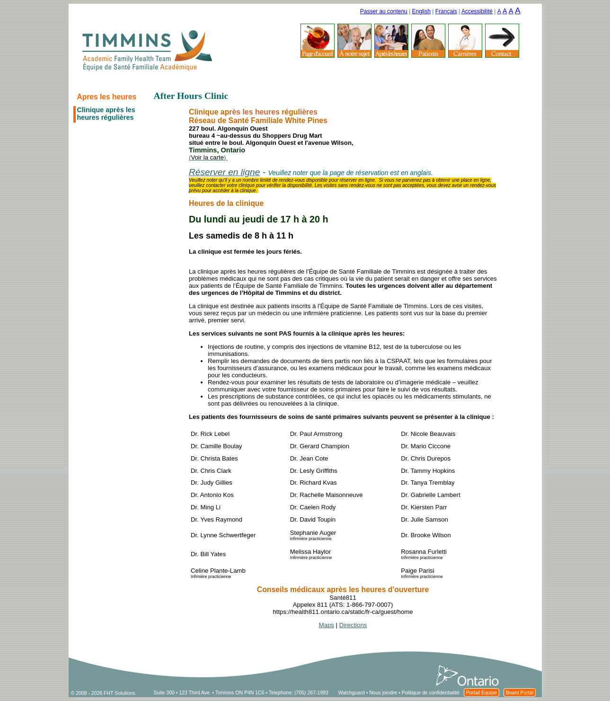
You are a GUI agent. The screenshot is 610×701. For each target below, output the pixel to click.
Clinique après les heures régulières (106, 113)
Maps (326, 625)
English (421, 11)
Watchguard (351, 692)
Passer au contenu (383, 11)
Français (446, 11)
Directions (353, 625)
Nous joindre (383, 692)
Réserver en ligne (224, 172)
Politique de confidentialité (431, 692)
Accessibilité (477, 11)
